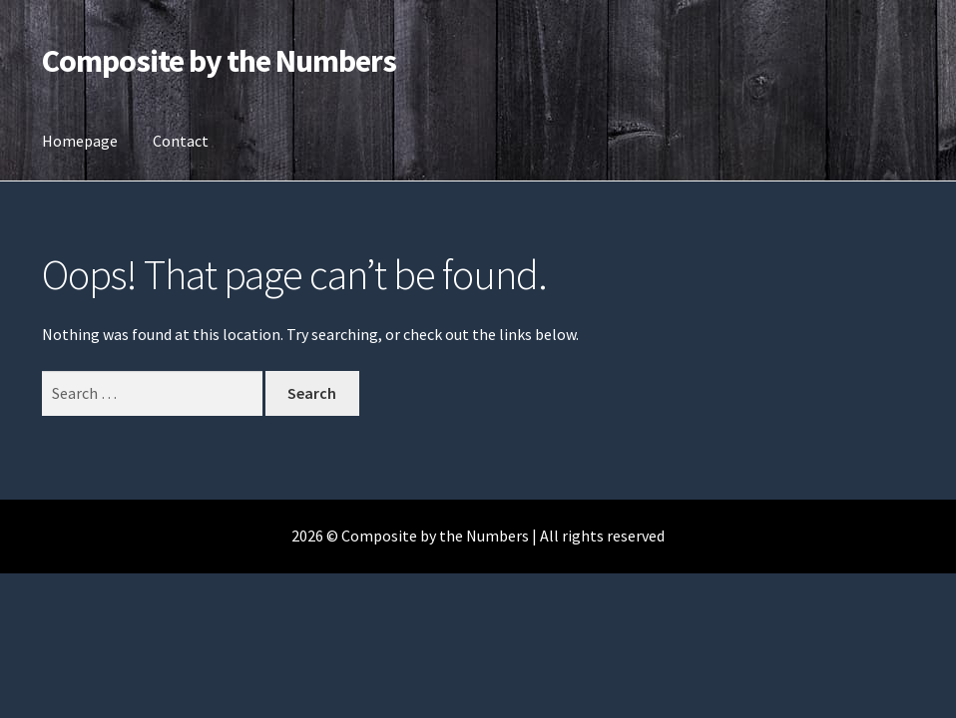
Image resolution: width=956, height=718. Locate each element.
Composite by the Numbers (219, 61)
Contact (181, 141)
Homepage (80, 141)
